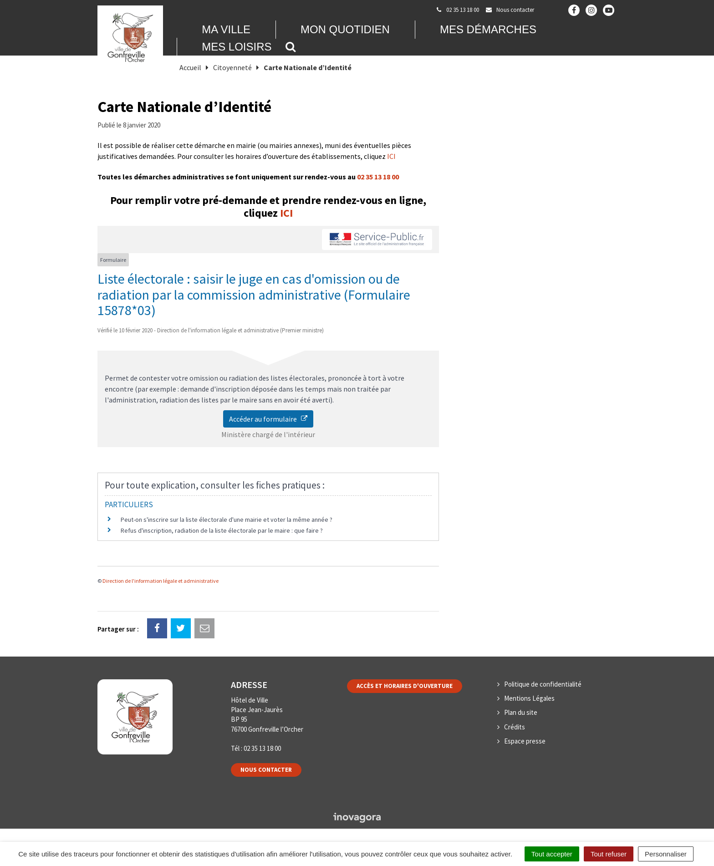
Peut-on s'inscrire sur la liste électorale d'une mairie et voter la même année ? (226, 519)
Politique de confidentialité (542, 684)
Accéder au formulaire (268, 418)
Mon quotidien (345, 29)
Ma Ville (226, 29)
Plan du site (520, 712)
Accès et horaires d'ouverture (405, 686)
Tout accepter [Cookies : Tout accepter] (551, 854)
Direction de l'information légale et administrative (160, 580)
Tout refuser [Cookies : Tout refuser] (609, 854)
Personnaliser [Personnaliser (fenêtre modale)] (666, 854)
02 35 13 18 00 (378, 176)
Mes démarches (488, 29)
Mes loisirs (236, 47)
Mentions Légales (529, 698)
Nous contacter (266, 770)
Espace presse (525, 741)
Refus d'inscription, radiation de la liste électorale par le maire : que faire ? (222, 530)
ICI (391, 156)
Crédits (514, 727)
